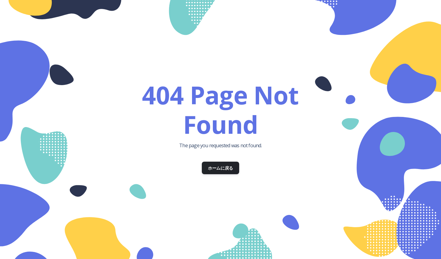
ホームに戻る (220, 168)
